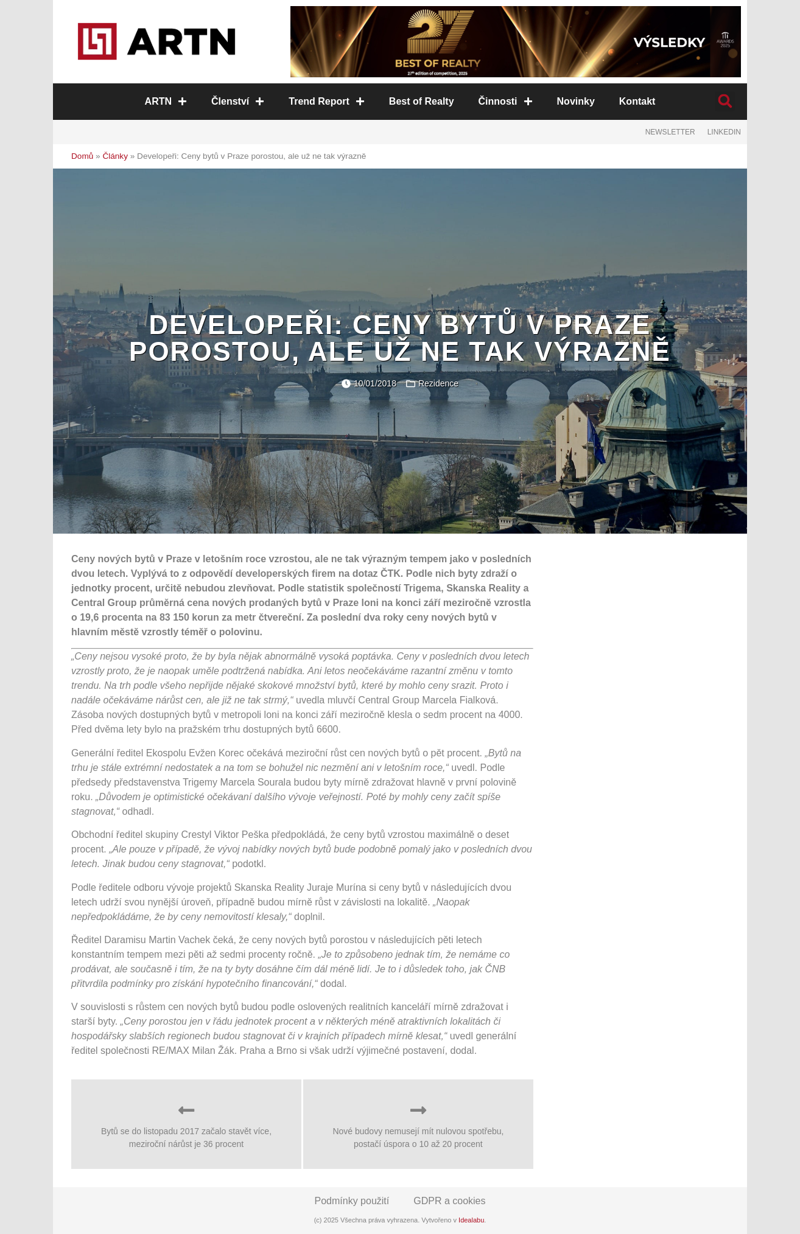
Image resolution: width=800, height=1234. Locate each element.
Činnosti (506, 101)
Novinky (576, 101)
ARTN (166, 101)
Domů (82, 156)
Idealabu (471, 1220)
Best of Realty (421, 101)
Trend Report (327, 101)
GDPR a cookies (449, 1201)
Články (115, 156)
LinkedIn (724, 132)
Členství (237, 101)
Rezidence (438, 383)
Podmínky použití (352, 1201)
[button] (725, 101)
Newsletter (670, 132)
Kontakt (637, 101)
